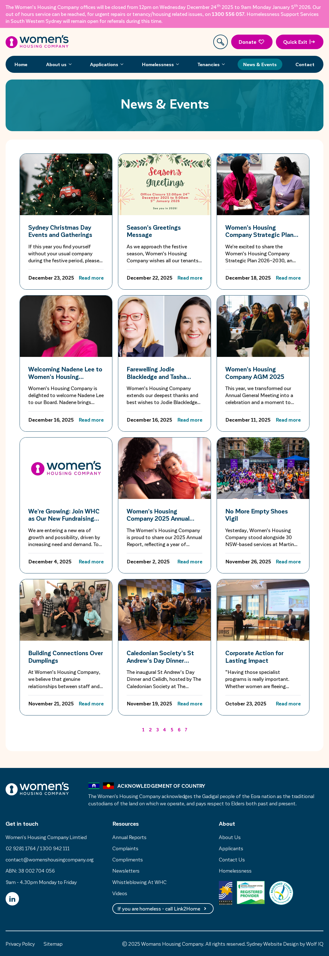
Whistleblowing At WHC (139, 882)
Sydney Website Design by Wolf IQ (285, 944)
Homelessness (158, 64)
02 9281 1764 (21, 848)
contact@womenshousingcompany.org (50, 859)
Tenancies (209, 64)
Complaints (125, 848)
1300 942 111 (55, 848)
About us (56, 64)
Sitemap (53, 944)
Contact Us (232, 859)
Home (21, 64)
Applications (104, 64)
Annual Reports (129, 837)
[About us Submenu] (72, 64)
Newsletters (125, 870)
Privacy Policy (20, 944)
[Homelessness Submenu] (179, 64)
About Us (230, 837)
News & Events (260, 64)
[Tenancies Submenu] (225, 64)
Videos (119, 893)
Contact (304, 64)
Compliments (127, 859)
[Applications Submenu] (123, 64)
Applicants (231, 848)
